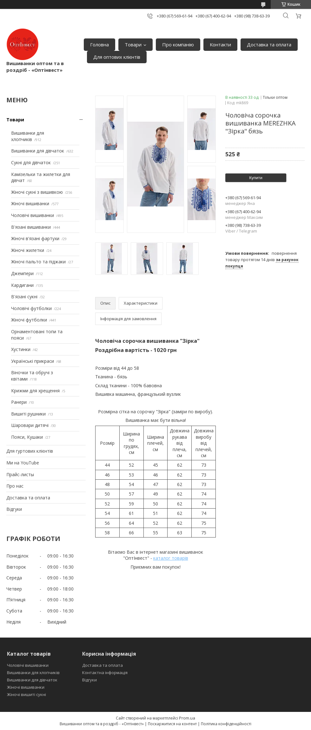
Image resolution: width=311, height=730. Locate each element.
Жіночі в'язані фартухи (35, 238)
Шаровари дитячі (30, 425)
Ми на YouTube (22, 463)
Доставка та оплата (269, 44)
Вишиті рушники (28, 414)
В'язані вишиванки (31, 227)
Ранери (19, 402)
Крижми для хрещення (35, 391)
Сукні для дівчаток (31, 162)
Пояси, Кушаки (27, 437)
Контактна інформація (105, 672)
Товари (133, 44)
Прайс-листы (20, 474)
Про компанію (178, 44)
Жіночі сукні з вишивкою (37, 192)
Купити (255, 177)
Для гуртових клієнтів (29, 451)
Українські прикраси (32, 361)
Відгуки (14, 509)
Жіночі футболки (29, 320)
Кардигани (22, 285)
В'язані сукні (24, 297)
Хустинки (20, 349)
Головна (99, 44)
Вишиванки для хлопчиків (27, 136)
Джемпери (22, 273)
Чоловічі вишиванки (32, 215)
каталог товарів (170, 558)
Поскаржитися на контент (172, 724)
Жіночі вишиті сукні (26, 694)
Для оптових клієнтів (116, 57)
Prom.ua (187, 718)
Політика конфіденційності (226, 724)
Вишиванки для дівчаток (37, 151)
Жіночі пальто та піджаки (38, 262)
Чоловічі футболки (31, 308)
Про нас (14, 486)
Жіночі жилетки (27, 250)
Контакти (220, 44)
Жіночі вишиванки (30, 203)
